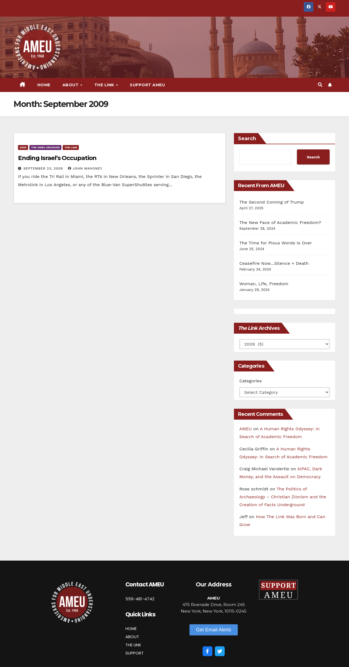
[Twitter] (220, 651)
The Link (105, 84)
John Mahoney (85, 168)
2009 (23, 147)
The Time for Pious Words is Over (275, 242)
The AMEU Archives (45, 147)
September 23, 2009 (43, 168)
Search (247, 139)
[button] (320, 84)
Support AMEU (147, 84)
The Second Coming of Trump (271, 202)
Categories (250, 380)
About (71, 84)
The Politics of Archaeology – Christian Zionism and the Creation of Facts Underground (282, 496)
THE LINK (133, 645)
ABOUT (132, 637)
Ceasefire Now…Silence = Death (274, 263)
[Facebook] (207, 651)
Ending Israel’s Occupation (57, 158)
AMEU (245, 428)
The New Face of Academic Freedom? (280, 222)
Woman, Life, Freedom (263, 283)
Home (43, 84)
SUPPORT (134, 653)
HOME (131, 628)
